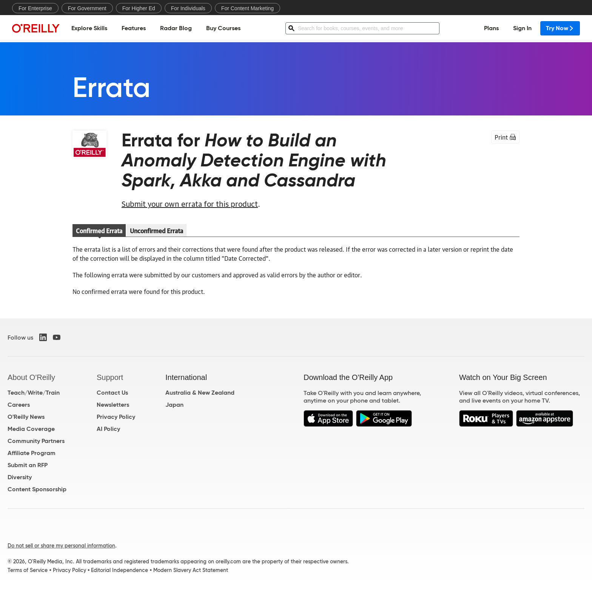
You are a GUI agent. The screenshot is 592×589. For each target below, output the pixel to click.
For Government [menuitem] (87, 8)
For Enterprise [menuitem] (35, 8)
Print (505, 137)
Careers (19, 405)
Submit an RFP (28, 465)
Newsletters (113, 405)
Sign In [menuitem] (522, 28)
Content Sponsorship (37, 489)
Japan (174, 405)
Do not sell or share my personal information (61, 545)
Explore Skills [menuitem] (89, 28)
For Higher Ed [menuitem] (138, 8)
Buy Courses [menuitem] (223, 28)
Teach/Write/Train (34, 393)
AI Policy (108, 429)
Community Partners (36, 441)
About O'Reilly (31, 377)
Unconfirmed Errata (156, 230)
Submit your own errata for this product (190, 203)
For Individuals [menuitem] (188, 8)
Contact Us (112, 393)
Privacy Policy (116, 417)
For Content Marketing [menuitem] (247, 8)
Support (110, 377)
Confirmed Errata (99, 230)
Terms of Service (28, 570)
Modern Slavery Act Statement (190, 570)
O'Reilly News (26, 417)
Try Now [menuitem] (560, 28)
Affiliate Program (31, 453)
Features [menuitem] (134, 28)
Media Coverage (31, 429)
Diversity (20, 477)
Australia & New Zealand (199, 393)
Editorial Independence (119, 570)
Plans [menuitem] (491, 28)
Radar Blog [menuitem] (176, 28)
